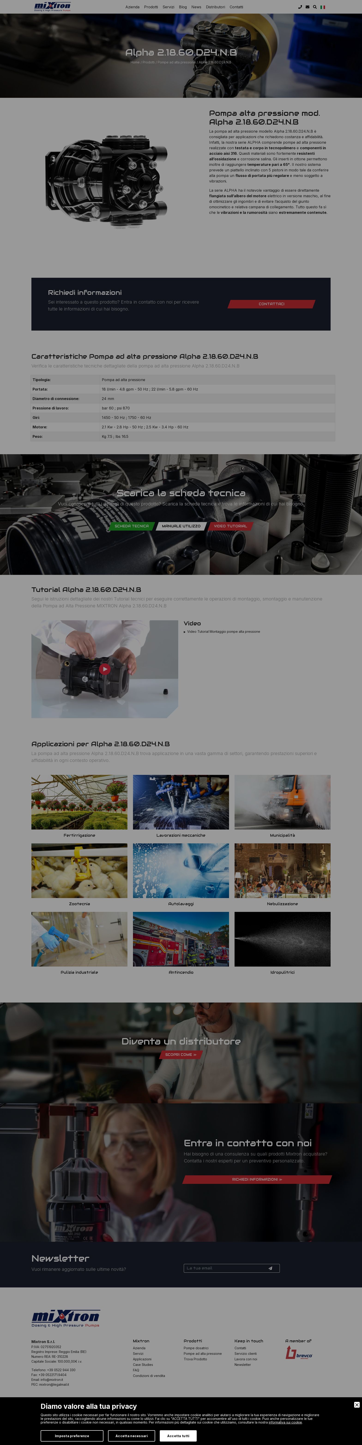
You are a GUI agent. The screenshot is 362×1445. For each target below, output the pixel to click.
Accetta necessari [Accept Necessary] (131, 1436)
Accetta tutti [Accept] (178, 1436)
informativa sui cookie (285, 1422)
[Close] (357, 1405)
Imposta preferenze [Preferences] (72, 1436)
